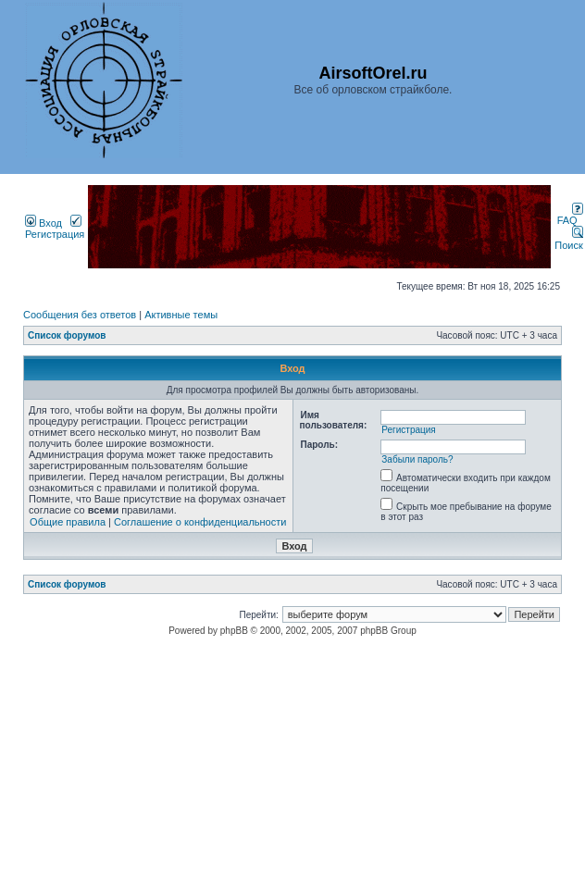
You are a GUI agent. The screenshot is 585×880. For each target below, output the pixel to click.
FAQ (570, 215)
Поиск (568, 240)
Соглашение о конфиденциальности (200, 521)
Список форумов (67, 335)
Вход (43, 223)
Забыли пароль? (417, 459)
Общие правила (68, 521)
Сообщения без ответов (79, 314)
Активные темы (181, 314)
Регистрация (54, 228)
